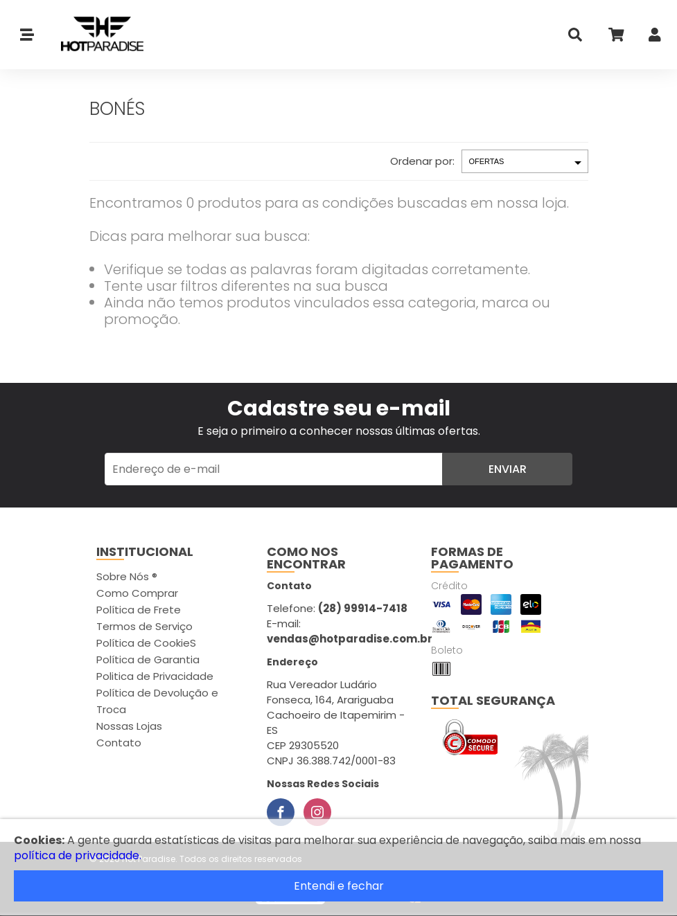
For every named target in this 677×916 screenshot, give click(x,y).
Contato (118, 742)
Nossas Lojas (129, 726)
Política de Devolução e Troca (157, 701)
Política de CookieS (146, 643)
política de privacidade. (77, 855)
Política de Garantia (148, 659)
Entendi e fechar (339, 886)
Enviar (508, 469)
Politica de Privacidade (154, 676)
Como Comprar (137, 593)
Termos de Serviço (144, 626)
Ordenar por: (422, 161)
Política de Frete (138, 609)
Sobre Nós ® (126, 576)
